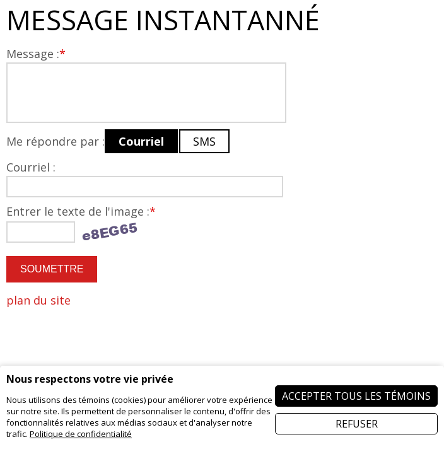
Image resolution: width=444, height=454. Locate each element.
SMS (204, 141)
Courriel (141, 141)
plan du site (38, 300)
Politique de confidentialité (81, 433)
